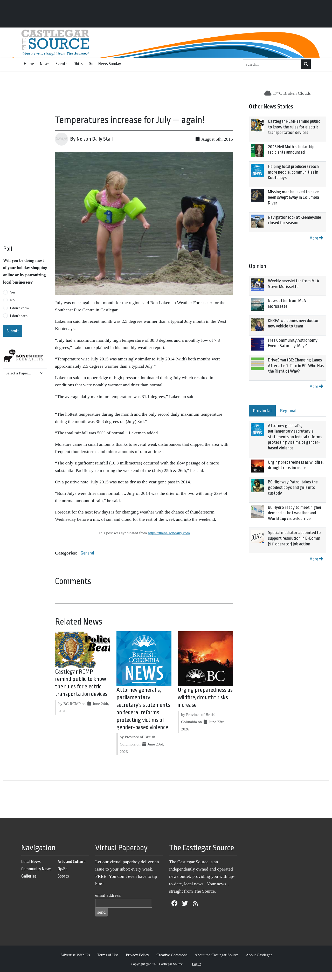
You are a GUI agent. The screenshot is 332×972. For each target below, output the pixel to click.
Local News (31, 861)
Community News (36, 868)
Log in (196, 964)
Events (61, 63)
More (316, 238)
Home (29, 63)
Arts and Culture (72, 861)
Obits (78, 63)
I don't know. (20, 308)
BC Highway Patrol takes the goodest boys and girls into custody (293, 488)
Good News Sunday (105, 63)
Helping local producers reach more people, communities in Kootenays (293, 172)
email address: (108, 895)
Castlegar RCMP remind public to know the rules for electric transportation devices (294, 127)
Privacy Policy (137, 955)
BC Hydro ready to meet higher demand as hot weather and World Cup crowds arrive (295, 513)
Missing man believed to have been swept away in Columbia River (293, 197)
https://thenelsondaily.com (169, 533)
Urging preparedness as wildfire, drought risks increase (205, 697)
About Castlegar (259, 955)
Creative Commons (171, 955)
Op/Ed (62, 868)
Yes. (13, 292)
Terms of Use (108, 955)
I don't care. (19, 316)
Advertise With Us (75, 955)
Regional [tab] (288, 410)
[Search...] (272, 64)
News (45, 63)
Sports (63, 876)
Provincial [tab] (262, 410)
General (87, 553)
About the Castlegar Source (217, 955)
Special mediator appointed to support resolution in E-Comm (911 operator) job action (294, 538)
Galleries (29, 876)
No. (13, 300)
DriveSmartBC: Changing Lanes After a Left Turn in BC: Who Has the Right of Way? (296, 366)
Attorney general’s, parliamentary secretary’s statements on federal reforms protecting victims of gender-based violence (295, 436)
